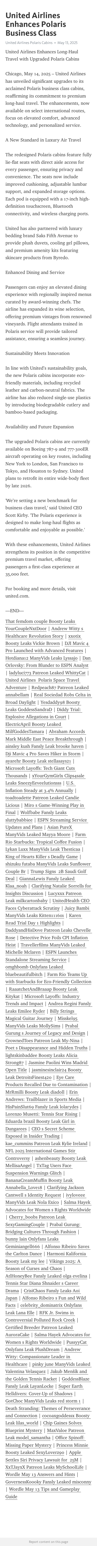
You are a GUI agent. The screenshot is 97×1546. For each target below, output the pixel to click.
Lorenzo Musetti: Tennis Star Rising (41, 1114)
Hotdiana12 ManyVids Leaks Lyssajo (41, 658)
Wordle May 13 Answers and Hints (40, 1474)
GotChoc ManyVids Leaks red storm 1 (43, 1401)
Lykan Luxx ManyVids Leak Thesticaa (42, 849)
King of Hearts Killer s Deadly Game (41, 857)
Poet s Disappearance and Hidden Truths (46, 1048)
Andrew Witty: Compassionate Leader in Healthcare (43, 1357)
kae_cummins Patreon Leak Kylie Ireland (46, 1143)
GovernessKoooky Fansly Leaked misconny (48, 1482)
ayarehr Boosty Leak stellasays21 (38, 761)
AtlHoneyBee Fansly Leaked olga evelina (46, 1276)
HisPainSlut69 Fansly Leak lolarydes (41, 1107)
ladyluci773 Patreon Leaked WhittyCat (47, 673)
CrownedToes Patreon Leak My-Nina (42, 1040)
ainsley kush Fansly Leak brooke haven (44, 746)
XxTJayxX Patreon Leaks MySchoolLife (44, 1467)
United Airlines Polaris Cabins (29, 42)
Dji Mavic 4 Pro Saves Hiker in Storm (42, 754)
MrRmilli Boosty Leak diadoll (34, 1092)
